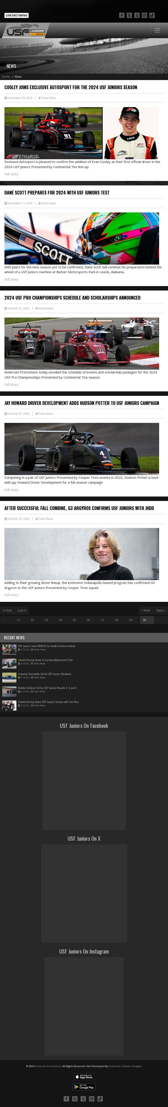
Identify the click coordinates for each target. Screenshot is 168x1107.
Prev (146, 610)
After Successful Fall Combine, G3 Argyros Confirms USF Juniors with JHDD (79, 508)
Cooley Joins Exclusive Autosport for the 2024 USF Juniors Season (70, 87)
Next (160, 610)
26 (88, 620)
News (18, 77)
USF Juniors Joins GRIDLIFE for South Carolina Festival (46, 646)
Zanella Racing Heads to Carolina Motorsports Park (45, 660)
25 (74, 620)
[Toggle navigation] (157, 30)
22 (32, 620)
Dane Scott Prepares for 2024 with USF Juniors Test (56, 192)
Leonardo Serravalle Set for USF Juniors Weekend (44, 674)
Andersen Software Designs (125, 1066)
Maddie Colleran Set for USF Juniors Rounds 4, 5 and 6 (47, 688)
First (7, 610)
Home (6, 77)
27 (102, 620)
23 (46, 620)
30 (144, 620)
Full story (11, 174)
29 (130, 620)
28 (116, 620)
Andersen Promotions (48, 1066)
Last (21, 610)
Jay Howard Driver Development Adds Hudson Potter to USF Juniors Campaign (81, 403)
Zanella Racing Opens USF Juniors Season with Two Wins (48, 702)
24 (60, 620)
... (4, 620)
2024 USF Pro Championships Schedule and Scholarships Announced (72, 297)
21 (18, 620)
